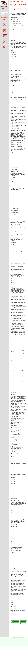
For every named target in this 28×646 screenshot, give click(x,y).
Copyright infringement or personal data (18, 637)
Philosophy (4, 40)
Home (3, 8)
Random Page (4, 9)
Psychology (4, 43)
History (4, 30)
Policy (4, 42)
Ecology (4, 24)
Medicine (4, 36)
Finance (4, 28)
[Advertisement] (18, 198)
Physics (4, 41)
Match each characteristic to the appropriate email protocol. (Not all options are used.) (23, 621)
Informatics (4, 31)
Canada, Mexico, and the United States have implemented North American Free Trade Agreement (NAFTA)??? (14, 621)
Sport (4, 46)
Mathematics (5, 34)
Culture (4, 23)
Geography (4, 29)
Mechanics (4, 35)
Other (4, 37)
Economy (4, 25)
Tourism (4, 47)
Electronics (4, 26)
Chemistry (4, 20)
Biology (4, 19)
